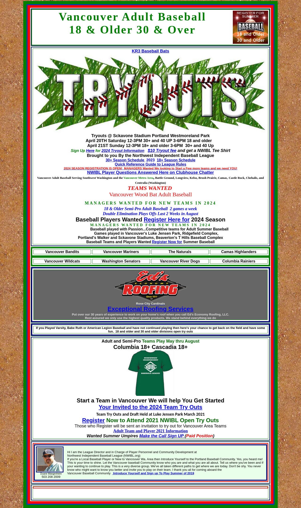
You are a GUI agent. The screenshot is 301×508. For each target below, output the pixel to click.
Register (93, 420)
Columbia (127, 347)
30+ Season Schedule (125, 160)
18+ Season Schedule (176, 160)
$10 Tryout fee (162, 150)
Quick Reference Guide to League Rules (150, 164)
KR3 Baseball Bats (150, 51)
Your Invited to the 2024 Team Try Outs (150, 407)
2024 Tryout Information (123, 151)
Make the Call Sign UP (162, 436)
